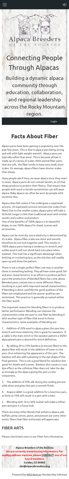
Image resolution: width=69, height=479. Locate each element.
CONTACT (48, 455)
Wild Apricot (33, 474)
